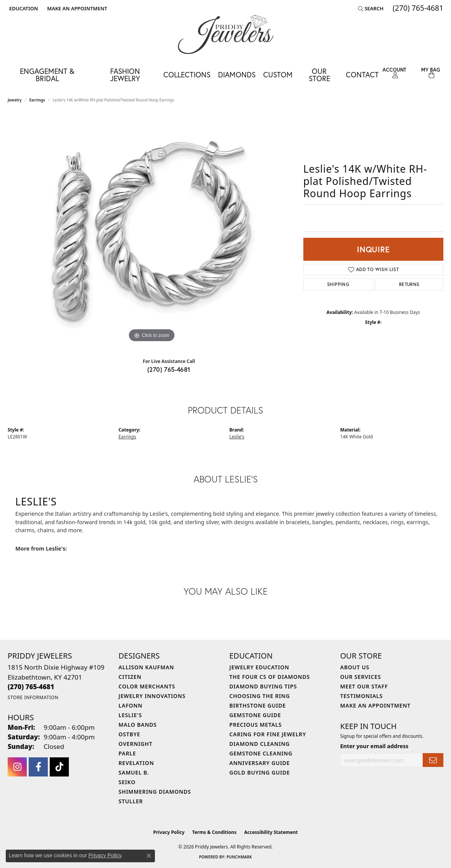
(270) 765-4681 (168, 369)
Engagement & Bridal (47, 74)
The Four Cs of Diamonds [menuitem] (270, 676)
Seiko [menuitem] (127, 782)
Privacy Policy (169, 832)
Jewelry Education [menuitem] (260, 667)
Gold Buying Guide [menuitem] (260, 772)
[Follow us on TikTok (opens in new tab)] (59, 766)
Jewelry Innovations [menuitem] (152, 696)
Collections (186, 74)
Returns (409, 284)
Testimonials (361, 696)
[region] (151, 229)
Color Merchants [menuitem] (147, 686)
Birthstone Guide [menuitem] (258, 705)
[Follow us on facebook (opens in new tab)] (38, 766)
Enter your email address (374, 746)
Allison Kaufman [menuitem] (146, 667)
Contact (362, 74)
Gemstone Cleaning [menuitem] (261, 753)
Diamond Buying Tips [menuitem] (263, 686)
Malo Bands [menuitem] (138, 724)
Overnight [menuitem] (136, 743)
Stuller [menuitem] (131, 801)
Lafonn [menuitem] (131, 705)
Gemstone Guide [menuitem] (255, 715)
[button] (23, 8)
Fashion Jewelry (125, 74)
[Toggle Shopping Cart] (430, 73)
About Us (354, 667)
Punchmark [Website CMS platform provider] (239, 857)
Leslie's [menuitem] (130, 715)
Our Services (360, 676)
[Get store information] (33, 697)
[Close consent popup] (149, 855)
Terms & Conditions (214, 832)
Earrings (37, 100)
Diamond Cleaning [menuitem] (260, 743)
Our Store (319, 74)
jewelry (15, 100)
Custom (278, 74)
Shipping (338, 284)
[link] (76, 8)
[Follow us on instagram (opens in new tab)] (17, 766)
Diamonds (237, 74)
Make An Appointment (375, 705)
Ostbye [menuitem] (129, 734)
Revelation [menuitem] (136, 763)
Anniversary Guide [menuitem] (260, 763)
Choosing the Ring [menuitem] (260, 696)
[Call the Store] (31, 686)
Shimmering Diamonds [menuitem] (155, 791)
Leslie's (237, 436)
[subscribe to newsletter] (433, 760)
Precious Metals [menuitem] (256, 724)
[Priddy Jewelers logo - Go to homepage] (226, 34)
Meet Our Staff (364, 686)
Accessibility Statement (271, 832)
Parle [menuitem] (127, 753)
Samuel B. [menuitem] (134, 772)
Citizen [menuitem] (130, 676)
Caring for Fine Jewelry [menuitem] (268, 734)
